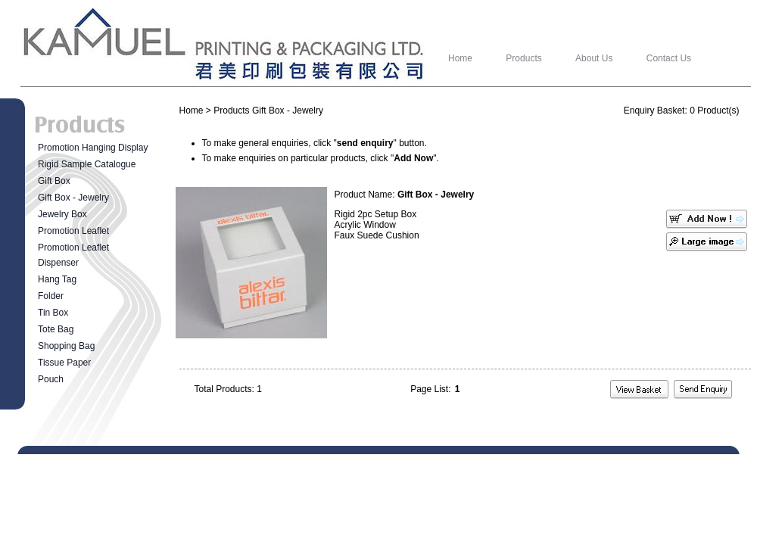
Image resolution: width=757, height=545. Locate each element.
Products (523, 58)
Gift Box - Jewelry (73, 197)
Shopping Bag (66, 346)
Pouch (51, 379)
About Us (593, 58)
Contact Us (668, 58)
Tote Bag (55, 329)
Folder (51, 296)
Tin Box (53, 312)
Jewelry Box (62, 214)
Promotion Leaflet (73, 231)
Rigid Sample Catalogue (87, 164)
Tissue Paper (64, 362)
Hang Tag (57, 279)
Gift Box (54, 181)
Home (460, 58)
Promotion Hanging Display (93, 147)
